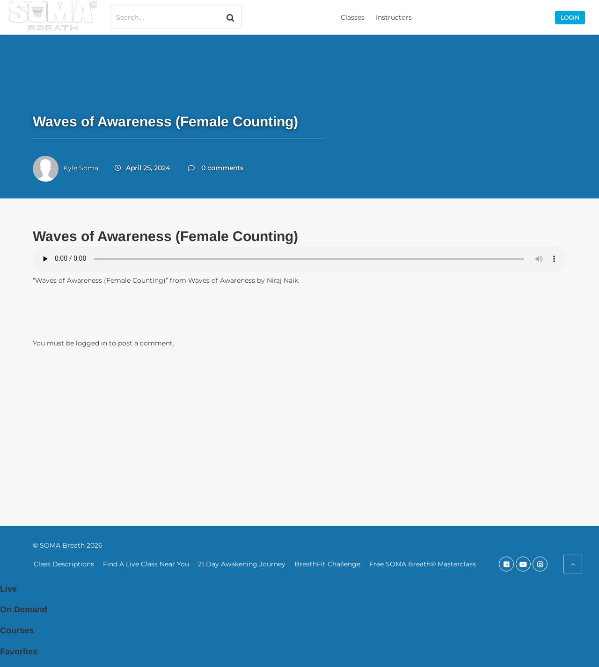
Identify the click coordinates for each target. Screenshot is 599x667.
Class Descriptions (64, 564)
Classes (353, 17)
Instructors (394, 17)
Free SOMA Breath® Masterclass (422, 564)
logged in (91, 343)
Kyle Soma (80, 168)
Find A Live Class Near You (146, 564)
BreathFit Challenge (327, 564)
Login (570, 17)
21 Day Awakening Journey (241, 564)
